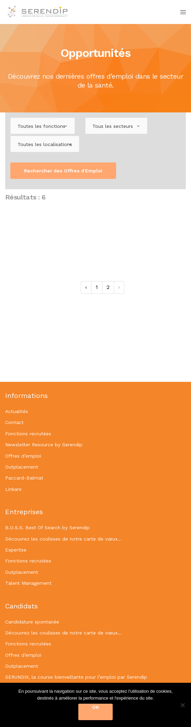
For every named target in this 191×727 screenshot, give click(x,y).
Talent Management (28, 583)
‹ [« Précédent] (86, 287)
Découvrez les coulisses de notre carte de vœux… (63, 539)
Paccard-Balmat (24, 478)
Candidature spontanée (32, 622)
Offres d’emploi (23, 456)
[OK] (182, 705)
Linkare (13, 489)
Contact (14, 422)
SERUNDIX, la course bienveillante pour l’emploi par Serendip (76, 677)
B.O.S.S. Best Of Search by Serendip (47, 527)
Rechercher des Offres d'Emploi (63, 170)
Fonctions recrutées (28, 433)
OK (95, 707)
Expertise (15, 550)
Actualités (16, 411)
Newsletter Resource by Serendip (43, 444)
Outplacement (21, 467)
